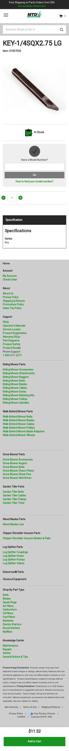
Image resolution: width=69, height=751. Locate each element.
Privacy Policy (11, 297)
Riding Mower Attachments (19, 373)
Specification (14, 220)
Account (8, 270)
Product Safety (11, 344)
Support (7, 316)
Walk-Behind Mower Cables (18, 424)
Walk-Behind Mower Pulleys (19, 427)
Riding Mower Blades (15, 384)
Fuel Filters (9, 616)
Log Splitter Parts (13, 546)
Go (34, 174)
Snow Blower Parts (14, 454)
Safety (7, 653)
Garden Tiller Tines (13, 502)
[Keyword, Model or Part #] (34, 29)
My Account (10, 275)
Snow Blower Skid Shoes (17, 477)
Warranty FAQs (11, 336)
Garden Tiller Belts (13, 491)
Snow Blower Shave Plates (18, 470)
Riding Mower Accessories (18, 369)
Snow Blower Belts (13, 466)
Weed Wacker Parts (14, 519)
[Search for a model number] (34, 166)
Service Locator (12, 329)
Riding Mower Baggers (16, 377)
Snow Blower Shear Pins (17, 474)
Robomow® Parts (13, 571)
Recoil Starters (11, 628)
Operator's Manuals (14, 325)
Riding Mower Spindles (16, 402)
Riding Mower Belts (14, 380)
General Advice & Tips (15, 656)
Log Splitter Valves (13, 563)
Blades (7, 598)
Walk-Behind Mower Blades (18, 420)
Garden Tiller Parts (13, 486)
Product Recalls (12, 347)
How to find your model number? (34, 181)
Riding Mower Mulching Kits (18, 395)
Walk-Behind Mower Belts (17, 416)
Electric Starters (12, 624)
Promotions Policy (13, 304)
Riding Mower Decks (14, 391)
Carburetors (10, 609)
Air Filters (8, 606)
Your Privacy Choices (44, 713)
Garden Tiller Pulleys (14, 499)
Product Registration (15, 333)
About (6, 288)
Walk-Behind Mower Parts (18, 411)
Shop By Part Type (13, 589)
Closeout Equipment (14, 579)
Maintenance (10, 645)
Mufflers (7, 631)
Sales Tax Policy (12, 308)
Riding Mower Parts (14, 364)
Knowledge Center (13, 640)
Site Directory (11, 707)
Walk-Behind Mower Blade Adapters (24, 431)
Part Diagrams (11, 340)
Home (6, 263)
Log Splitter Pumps (14, 559)
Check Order (10, 279)
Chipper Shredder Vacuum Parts (21, 533)
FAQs (6, 322)
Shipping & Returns (14, 300)
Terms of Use (30, 707)
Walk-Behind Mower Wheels (19, 435)
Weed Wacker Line (13, 524)
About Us (8, 293)
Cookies (21, 716)
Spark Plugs (10, 602)
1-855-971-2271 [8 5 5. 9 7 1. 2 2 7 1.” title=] (12, 355)
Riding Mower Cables (15, 387)
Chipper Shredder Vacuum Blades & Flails (26, 538)
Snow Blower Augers (15, 463)
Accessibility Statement (32, 6)
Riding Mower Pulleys (15, 399)
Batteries (8, 620)
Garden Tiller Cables (14, 495)
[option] (34, 89)
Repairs (7, 649)
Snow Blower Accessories (18, 459)
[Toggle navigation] (5, 15)
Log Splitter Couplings (15, 552)
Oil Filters (8, 613)
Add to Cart (34, 741)
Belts (6, 594)
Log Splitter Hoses (13, 555)
